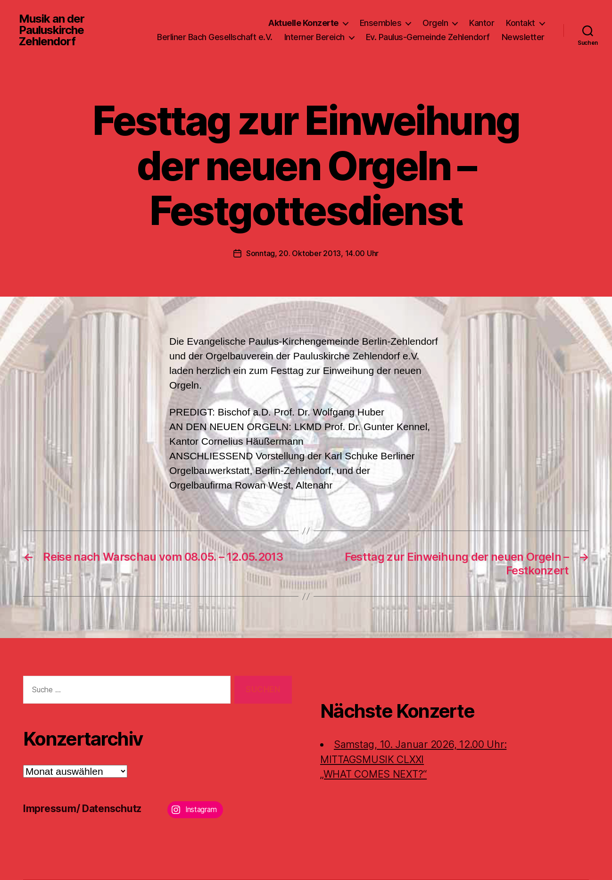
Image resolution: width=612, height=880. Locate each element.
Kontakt (520, 23)
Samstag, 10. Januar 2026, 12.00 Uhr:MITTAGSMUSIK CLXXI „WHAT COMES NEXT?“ (413, 759)
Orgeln (435, 23)
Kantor (481, 23)
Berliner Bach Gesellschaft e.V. (215, 37)
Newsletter (523, 37)
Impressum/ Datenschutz (82, 808)
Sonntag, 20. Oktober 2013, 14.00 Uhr (312, 253)
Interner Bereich (314, 37)
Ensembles (381, 23)
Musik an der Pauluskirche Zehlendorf (51, 30)
